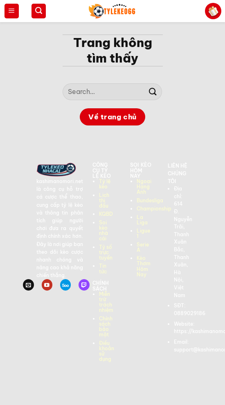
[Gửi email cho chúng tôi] (28, 284)
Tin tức (103, 268)
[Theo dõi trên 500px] (65, 284)
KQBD (106, 214)
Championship (154, 209)
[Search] (39, 11)
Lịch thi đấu (104, 200)
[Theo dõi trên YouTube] (47, 284)
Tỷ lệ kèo (104, 184)
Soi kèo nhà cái (103, 230)
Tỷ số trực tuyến (105, 252)
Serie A (143, 247)
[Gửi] (152, 92)
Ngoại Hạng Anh (144, 186)
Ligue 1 (143, 233)
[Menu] (11, 11)
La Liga (142, 220)
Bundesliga (150, 200)
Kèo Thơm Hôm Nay (144, 266)
